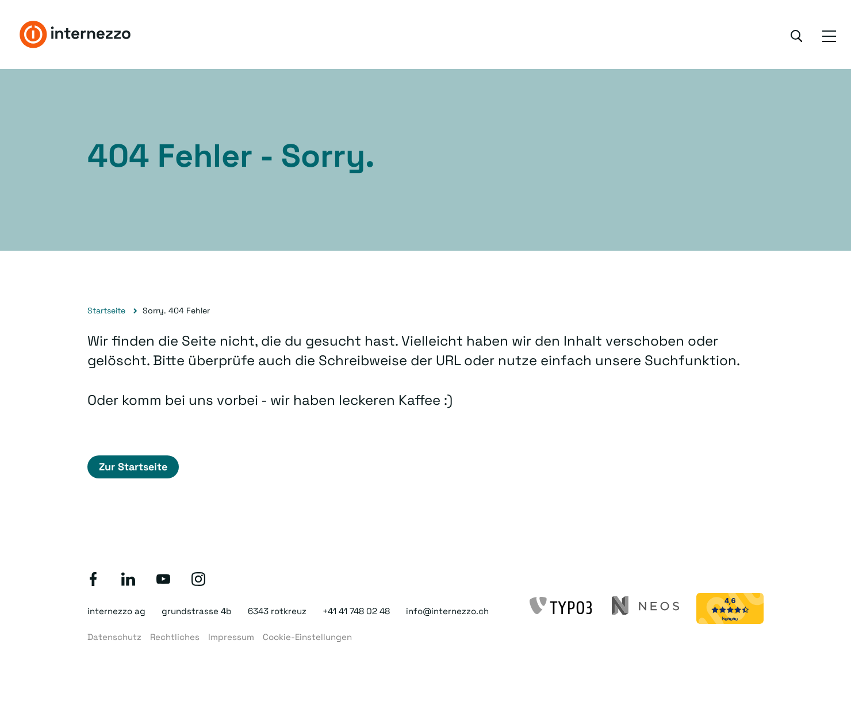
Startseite (106, 310)
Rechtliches (175, 636)
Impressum (231, 636)
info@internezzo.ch (447, 610)
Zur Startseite (133, 466)
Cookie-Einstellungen (307, 636)
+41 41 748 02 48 (356, 610)
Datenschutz (114, 636)
